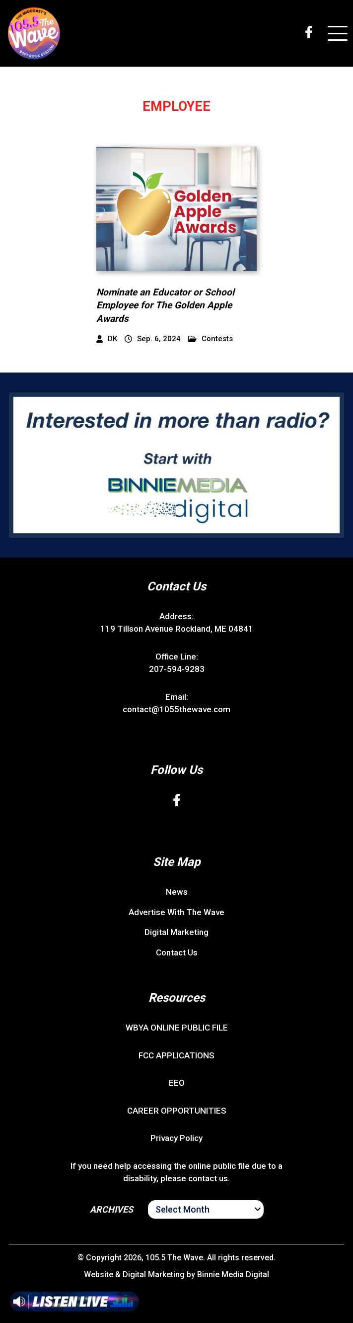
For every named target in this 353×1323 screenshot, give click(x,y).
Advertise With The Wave (176, 912)
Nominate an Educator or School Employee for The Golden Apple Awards (165, 305)
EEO (177, 1083)
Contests (210, 339)
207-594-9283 (177, 669)
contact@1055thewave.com (176, 709)
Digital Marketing (176, 932)
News (177, 892)
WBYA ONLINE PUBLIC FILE (177, 1028)
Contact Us (177, 952)
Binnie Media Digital (233, 1274)
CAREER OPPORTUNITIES (176, 1111)
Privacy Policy (176, 1138)
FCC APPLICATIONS (176, 1055)
